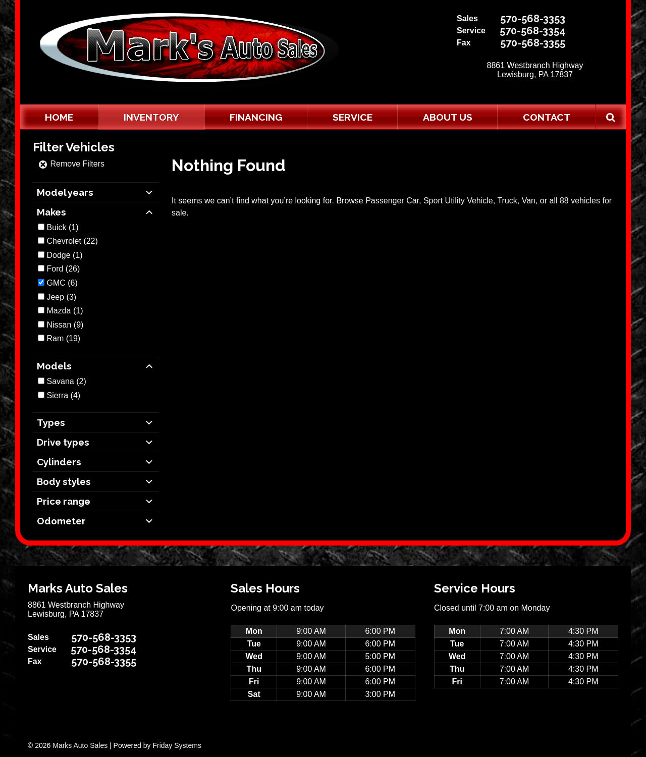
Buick (56, 227)
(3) (61, 297)
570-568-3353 (532, 19)
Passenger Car (392, 200)
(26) (63, 268)
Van (528, 200)
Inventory (151, 117)
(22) (71, 241)
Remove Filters (71, 163)
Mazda (58, 310)
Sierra (57, 395)
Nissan (58, 324)
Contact (546, 117)
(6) (61, 283)
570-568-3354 (532, 31)
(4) (63, 395)
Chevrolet (63, 241)
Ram (55, 338)
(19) (63, 338)
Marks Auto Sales (79, 745)
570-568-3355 (532, 43)
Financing (256, 117)
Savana (60, 381)
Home (59, 117)
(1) (62, 227)
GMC (55, 283)
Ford (54, 268)
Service (352, 117)
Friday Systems (176, 745)
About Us (447, 117)
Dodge (58, 255)
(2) (66, 381)
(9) (64, 324)
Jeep (55, 297)
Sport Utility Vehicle (458, 200)
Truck (507, 200)
